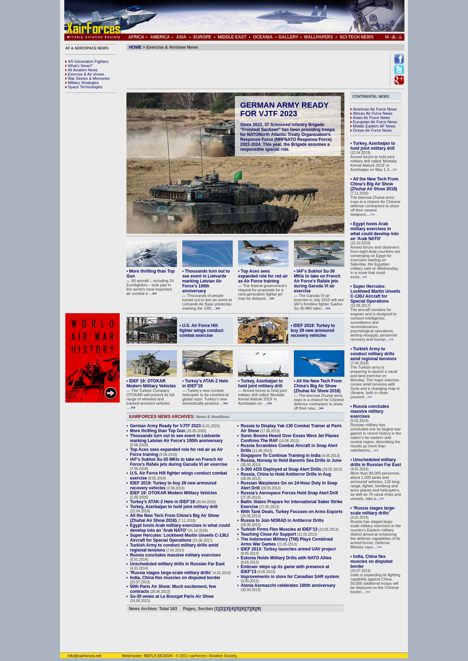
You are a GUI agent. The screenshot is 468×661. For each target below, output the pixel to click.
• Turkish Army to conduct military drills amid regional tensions (373, 353)
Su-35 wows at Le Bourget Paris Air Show (172, 596)
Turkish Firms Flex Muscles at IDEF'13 (279, 529)
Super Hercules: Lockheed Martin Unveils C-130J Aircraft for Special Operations (179, 538)
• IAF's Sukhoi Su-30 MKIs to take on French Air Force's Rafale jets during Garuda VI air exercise (317, 281)
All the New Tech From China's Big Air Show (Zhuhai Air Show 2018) (174, 518)
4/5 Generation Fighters (87, 61)
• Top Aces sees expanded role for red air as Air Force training (263, 276)
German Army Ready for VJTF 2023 (284, 109)
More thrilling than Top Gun (157, 430)
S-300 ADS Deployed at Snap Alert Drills (281, 469)
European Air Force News (373, 122)
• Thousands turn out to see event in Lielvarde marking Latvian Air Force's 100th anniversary (206, 281)
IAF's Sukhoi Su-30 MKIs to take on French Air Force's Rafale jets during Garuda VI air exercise (178, 462)
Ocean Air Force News (371, 130)
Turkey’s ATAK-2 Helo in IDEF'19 (162, 501)
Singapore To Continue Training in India (280, 455)
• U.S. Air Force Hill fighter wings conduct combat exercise (201, 330)
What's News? (79, 66)
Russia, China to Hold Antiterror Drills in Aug (286, 474)
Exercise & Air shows (84, 74)
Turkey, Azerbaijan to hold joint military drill (174, 506)
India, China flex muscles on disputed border (175, 577)
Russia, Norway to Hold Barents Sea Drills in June (291, 460)
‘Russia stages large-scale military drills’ (171, 572)
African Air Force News (371, 113)
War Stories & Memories (87, 78)
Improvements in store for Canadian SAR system (290, 576)
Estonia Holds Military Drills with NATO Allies (286, 557)
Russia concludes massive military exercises (175, 555)
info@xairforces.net (80, 656)
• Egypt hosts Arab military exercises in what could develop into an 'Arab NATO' (374, 231)
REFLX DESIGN (158, 656)
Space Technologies (83, 87)
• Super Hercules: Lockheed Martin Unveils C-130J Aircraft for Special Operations (375, 294)
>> (154, 293)
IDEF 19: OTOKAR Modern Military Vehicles (173, 492)
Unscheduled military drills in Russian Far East (177, 563)
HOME (135, 47)
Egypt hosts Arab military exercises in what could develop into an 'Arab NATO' (180, 528)
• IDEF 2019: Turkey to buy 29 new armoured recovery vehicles (313, 330)
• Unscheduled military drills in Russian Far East (375, 462)
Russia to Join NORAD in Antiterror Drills (282, 520)
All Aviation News (81, 70)
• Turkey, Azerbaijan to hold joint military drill (260, 383)
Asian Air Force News (370, 117)
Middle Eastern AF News (372, 126)
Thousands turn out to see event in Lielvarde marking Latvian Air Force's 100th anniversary (176, 438)
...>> (393, 169)
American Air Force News (373, 109)
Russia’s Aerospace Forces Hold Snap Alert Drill (289, 492)
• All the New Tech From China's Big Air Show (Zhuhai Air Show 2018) (318, 386)
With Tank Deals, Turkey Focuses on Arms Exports (291, 511)
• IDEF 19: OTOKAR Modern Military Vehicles (151, 383)
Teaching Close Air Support (268, 534)
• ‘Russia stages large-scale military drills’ (373, 511)
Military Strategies (82, 83)
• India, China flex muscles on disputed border (371, 561)
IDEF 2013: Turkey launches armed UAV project (288, 549)
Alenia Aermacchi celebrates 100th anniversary (288, 585)
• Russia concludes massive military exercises (369, 411)
